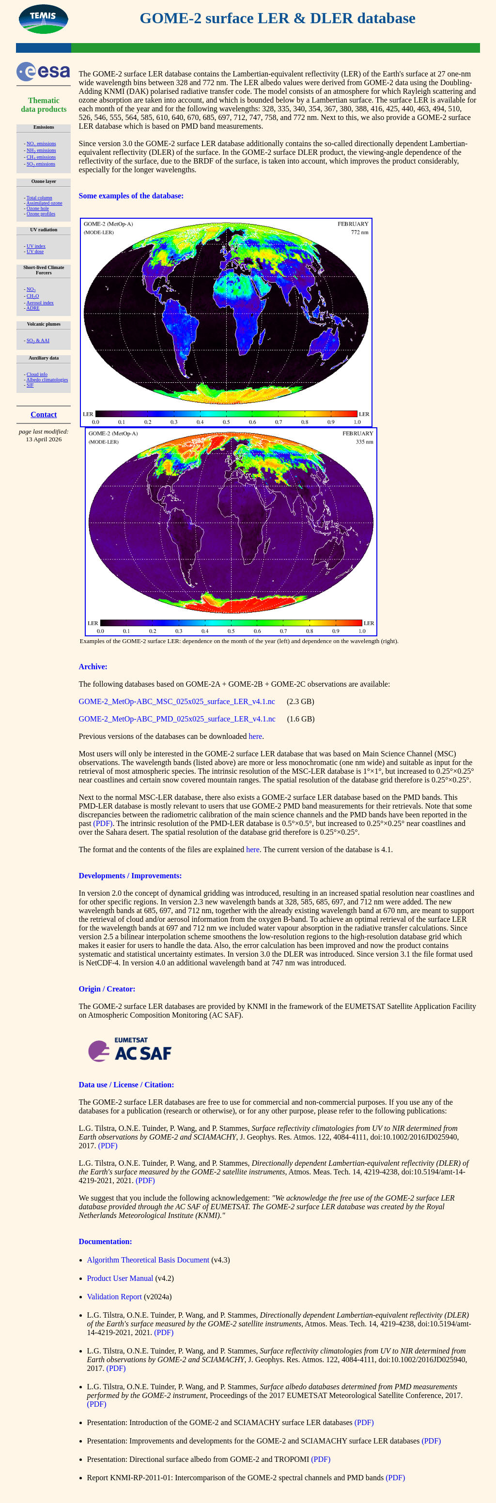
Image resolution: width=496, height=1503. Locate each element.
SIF (30, 385)
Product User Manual (120, 1278)
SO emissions (41, 163)
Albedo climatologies (47, 379)
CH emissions (41, 157)
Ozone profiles (41, 213)
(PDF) (102, 823)
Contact (44, 414)
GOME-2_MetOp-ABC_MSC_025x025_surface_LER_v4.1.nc (177, 701)
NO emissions (41, 143)
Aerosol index (39, 302)
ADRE (32, 308)
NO (31, 289)
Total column (39, 197)
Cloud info (37, 374)
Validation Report (114, 1297)
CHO (33, 296)
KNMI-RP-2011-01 (140, 1477)
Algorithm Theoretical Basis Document (148, 1260)
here (256, 736)
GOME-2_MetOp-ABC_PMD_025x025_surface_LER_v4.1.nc (177, 719)
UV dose (35, 251)
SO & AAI (38, 340)
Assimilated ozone (44, 203)
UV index (36, 246)
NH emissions (41, 150)
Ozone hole (38, 208)
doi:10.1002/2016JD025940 (413, 1137)
